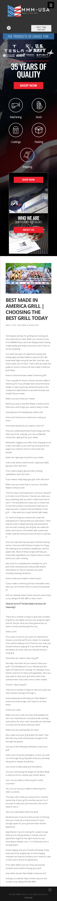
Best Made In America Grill (28, 325)
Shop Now (28, 86)
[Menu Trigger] (51, 5)
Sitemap (28, 897)
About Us (28, 229)
